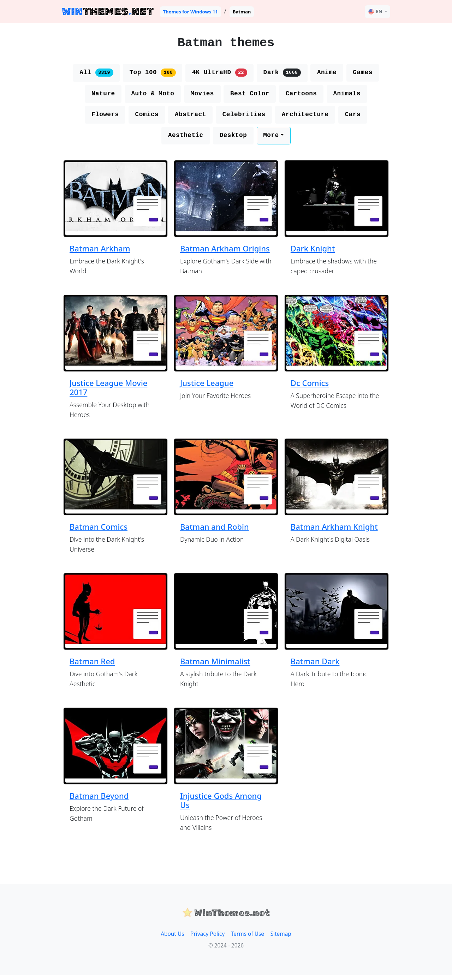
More (271, 135)
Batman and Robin (214, 526)
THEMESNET (108, 11)
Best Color (249, 93)
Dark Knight (313, 248)
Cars (353, 114)
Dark (282, 72)
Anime (327, 72)
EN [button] (375, 11)
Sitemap (280, 934)
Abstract (190, 114)
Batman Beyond (99, 795)
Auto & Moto (152, 93)
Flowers (105, 114)
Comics (147, 114)
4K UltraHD (219, 72)
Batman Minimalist (215, 661)
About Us (172, 934)
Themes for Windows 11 (190, 11)
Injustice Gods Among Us (221, 800)
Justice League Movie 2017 (109, 387)
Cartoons (301, 93)
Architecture (305, 114)
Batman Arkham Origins (225, 248)
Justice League (206, 382)
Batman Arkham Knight (334, 526)
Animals (347, 93)
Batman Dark (315, 661)
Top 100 (152, 72)
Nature (103, 93)
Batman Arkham (100, 248)
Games (362, 72)
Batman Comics (98, 526)
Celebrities (244, 114)
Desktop (233, 135)
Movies (202, 93)
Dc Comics (310, 382)
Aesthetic (185, 135)
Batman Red (92, 661)
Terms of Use (247, 934)
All (96, 72)
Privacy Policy (207, 934)
